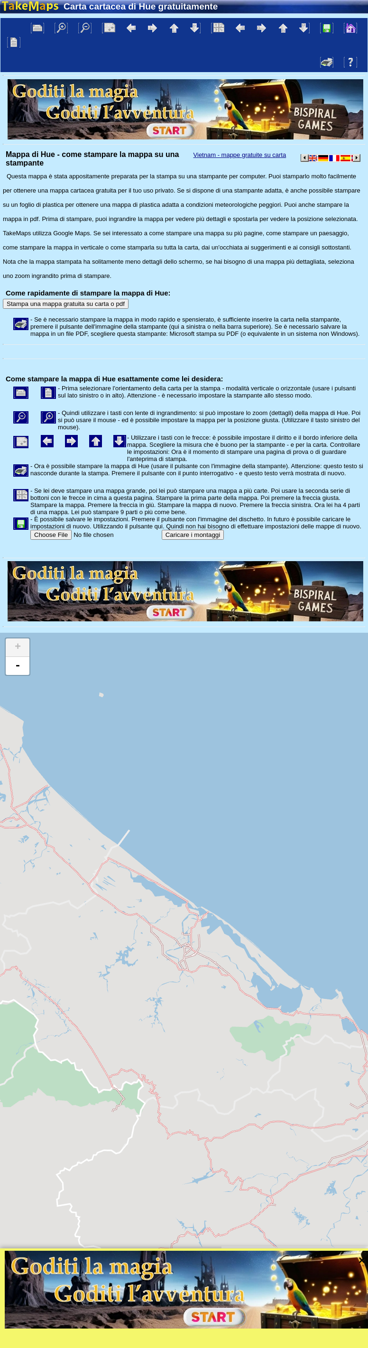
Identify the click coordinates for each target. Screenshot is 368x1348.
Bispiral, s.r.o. (97, 1262)
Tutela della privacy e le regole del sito (224, 1262)
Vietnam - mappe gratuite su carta (239, 154)
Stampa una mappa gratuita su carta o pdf (66, 303)
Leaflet (236, 1250)
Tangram (268, 1250)
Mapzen (351, 1250)
